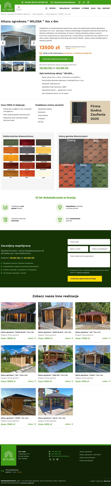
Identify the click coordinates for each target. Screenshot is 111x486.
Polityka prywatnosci (27, 483)
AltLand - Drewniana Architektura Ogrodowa (15, 14)
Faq (99, 8)
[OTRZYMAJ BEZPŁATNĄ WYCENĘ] (56, 59)
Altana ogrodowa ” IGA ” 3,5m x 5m (14, 375)
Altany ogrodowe (38, 14)
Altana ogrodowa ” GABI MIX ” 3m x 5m (53, 375)
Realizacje (65, 8)
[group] (6, 66)
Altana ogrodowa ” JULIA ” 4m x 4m (51, 418)
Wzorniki (76, 8)
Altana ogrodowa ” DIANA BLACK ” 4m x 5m (54, 332)
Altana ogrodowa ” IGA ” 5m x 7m (87, 332)
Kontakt (106, 8)
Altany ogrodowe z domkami (90, 455)
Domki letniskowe (86, 460)
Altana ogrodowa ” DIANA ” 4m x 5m (14, 418)
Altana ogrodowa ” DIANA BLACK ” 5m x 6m (17, 332)
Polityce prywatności (83, 272)
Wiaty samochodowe (87, 457)
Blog (93, 8)
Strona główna (46, 8)
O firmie (85, 8)
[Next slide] (33, 42)
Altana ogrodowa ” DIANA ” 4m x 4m (89, 375)
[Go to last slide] (2, 42)
